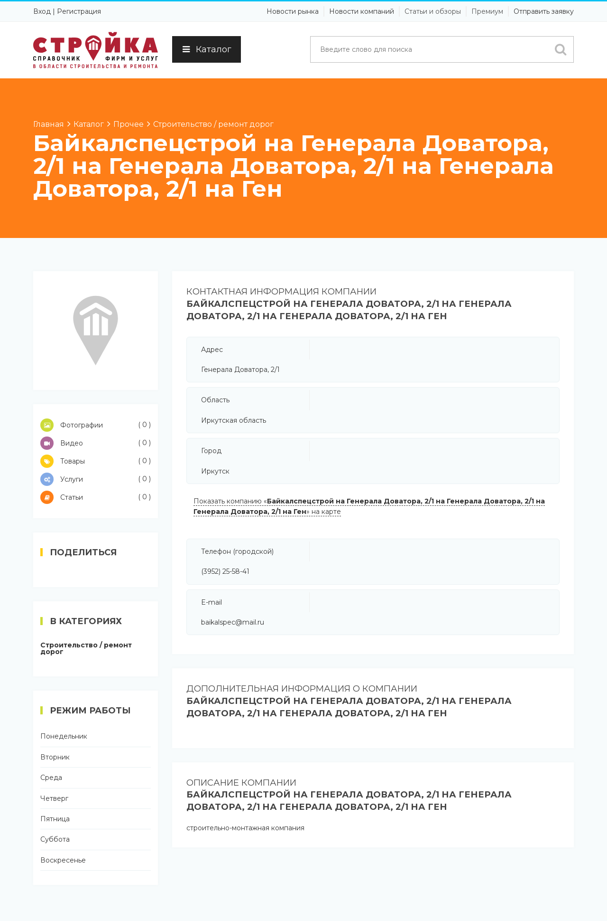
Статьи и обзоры (433, 11)
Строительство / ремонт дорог (86, 648)
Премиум (487, 11)
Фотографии (95, 425)
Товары (95, 461)
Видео (95, 443)
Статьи (95, 497)
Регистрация (79, 11)
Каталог (206, 49)
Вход (42, 11)
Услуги (95, 479)
